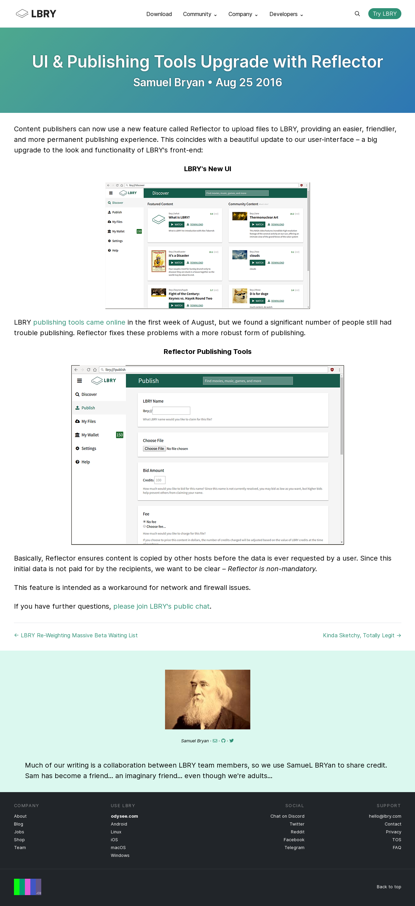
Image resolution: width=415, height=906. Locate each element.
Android (119, 824)
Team (20, 847)
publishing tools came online (79, 322)
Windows (120, 855)
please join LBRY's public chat (161, 606)
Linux (116, 831)
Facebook (294, 839)
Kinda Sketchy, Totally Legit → (362, 635)
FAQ (397, 847)
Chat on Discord (287, 816)
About (20, 816)
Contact (393, 824)
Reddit (298, 831)
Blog (18, 824)
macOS (118, 847)
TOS (396, 839)
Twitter (297, 824)
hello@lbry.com (385, 816)
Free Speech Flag (27, 887)
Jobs (19, 831)
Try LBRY (385, 13)
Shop (19, 839)
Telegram (294, 847)
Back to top (389, 886)
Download (159, 14)
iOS (114, 839)
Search (357, 13)
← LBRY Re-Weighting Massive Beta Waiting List (76, 635)
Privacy (393, 831)
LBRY (49, 13)
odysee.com (124, 816)
